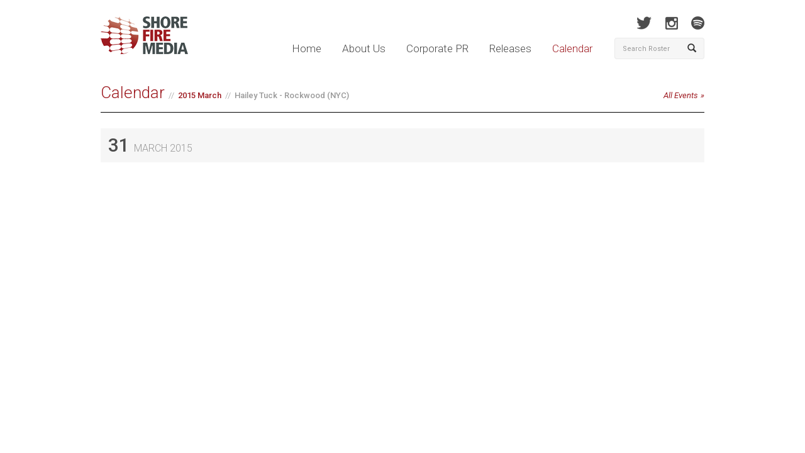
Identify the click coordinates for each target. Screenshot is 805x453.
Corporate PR (437, 48)
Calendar (572, 48)
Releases (510, 48)
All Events (680, 95)
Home (306, 48)
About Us (364, 48)
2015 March (199, 95)
